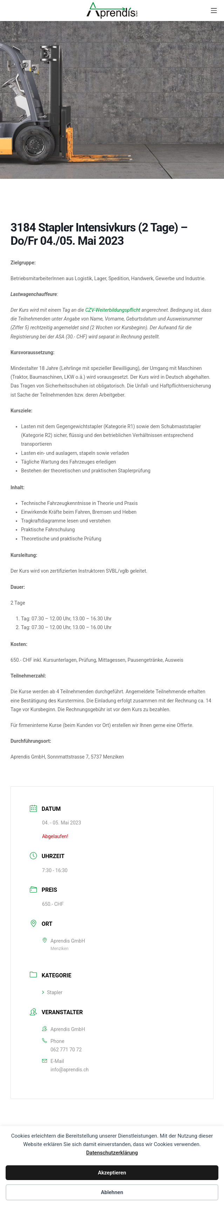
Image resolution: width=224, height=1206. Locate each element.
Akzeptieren (112, 1173)
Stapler (52, 992)
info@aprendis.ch (69, 1069)
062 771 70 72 (66, 1049)
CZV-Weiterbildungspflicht (112, 310)
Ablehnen (112, 1192)
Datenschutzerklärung (112, 1153)
